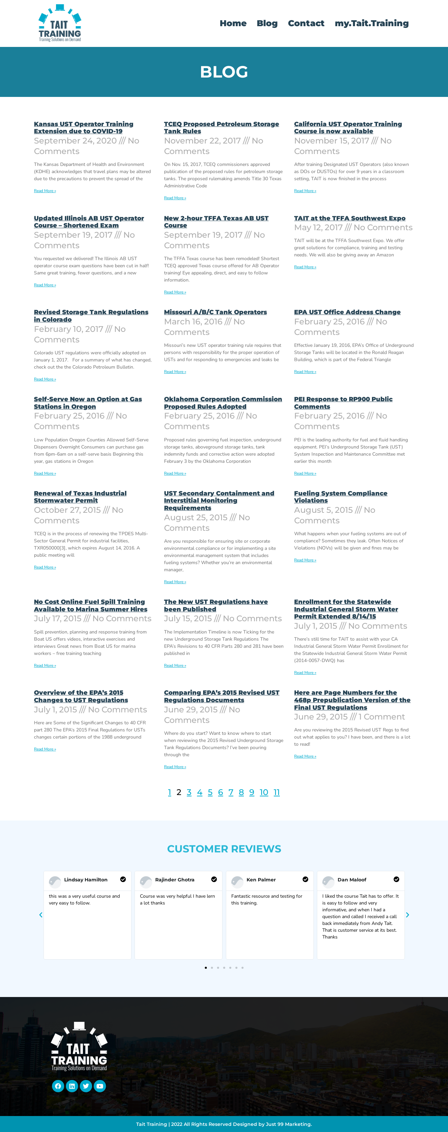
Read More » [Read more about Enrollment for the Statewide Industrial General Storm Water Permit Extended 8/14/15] (305, 672)
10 (264, 792)
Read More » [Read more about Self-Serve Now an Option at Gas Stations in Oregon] (45, 473)
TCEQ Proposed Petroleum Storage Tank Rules (221, 127)
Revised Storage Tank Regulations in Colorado (91, 315)
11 (277, 792)
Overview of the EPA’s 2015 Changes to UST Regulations (81, 696)
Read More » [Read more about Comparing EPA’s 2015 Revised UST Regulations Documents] (175, 767)
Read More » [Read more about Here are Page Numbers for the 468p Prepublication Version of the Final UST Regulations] (305, 756)
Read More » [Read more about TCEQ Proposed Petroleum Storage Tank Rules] (175, 198)
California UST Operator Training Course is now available (348, 127)
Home (233, 23)
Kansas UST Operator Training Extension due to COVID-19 (83, 127)
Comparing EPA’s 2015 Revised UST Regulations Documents (222, 696)
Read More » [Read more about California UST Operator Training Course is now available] (305, 190)
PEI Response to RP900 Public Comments (343, 402)
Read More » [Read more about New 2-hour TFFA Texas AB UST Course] (175, 292)
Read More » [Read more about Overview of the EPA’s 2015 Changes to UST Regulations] (45, 749)
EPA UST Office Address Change (347, 312)
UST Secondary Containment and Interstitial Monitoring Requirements (219, 501)
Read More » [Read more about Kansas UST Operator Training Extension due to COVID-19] (45, 190)
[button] (40, 915)
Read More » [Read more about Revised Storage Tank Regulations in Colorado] (45, 379)
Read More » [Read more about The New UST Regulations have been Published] (175, 665)
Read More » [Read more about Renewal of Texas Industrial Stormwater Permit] (45, 567)
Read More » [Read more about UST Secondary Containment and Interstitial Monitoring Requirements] (175, 582)
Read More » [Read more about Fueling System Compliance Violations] (305, 560)
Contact (306, 23)
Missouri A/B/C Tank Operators (215, 312)
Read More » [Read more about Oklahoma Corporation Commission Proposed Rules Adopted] (175, 473)
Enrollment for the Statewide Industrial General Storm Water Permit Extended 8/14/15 (346, 609)
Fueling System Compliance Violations (341, 497)
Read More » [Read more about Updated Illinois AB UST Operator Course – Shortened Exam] (45, 285)
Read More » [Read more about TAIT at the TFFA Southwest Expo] (305, 267)
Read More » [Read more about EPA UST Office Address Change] (305, 371)
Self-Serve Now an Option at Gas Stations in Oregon (88, 402)
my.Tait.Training (372, 23)
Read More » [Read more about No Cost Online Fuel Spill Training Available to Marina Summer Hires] (45, 665)
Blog (267, 23)
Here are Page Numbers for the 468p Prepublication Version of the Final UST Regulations (352, 700)
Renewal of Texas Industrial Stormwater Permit (80, 497)
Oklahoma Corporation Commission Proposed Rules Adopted (223, 402)
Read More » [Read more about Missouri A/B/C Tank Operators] (175, 371)
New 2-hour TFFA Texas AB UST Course (216, 222)
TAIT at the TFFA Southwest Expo (350, 218)
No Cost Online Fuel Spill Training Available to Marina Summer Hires (90, 605)
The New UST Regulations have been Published (216, 605)
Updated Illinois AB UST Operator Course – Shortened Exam (89, 222)
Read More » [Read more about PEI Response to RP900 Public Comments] (305, 473)
